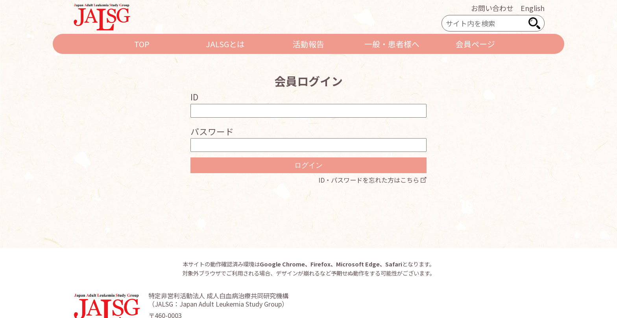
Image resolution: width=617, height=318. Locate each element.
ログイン (308, 165)
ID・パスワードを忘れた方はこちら (368, 180)
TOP (142, 44)
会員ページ (475, 44)
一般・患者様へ (391, 44)
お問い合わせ (492, 8)
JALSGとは (225, 44)
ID (194, 97)
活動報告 (308, 44)
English (533, 8)
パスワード (212, 131)
